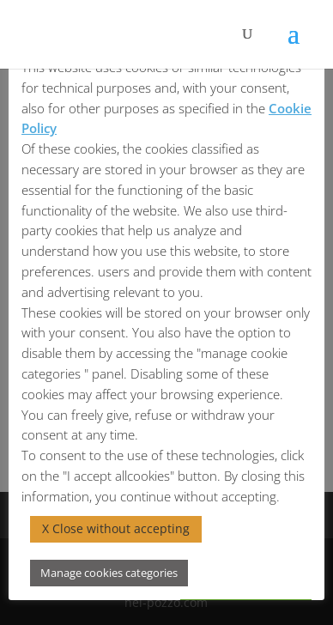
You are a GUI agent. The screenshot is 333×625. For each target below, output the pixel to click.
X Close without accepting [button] (116, 528)
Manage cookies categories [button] (109, 572)
